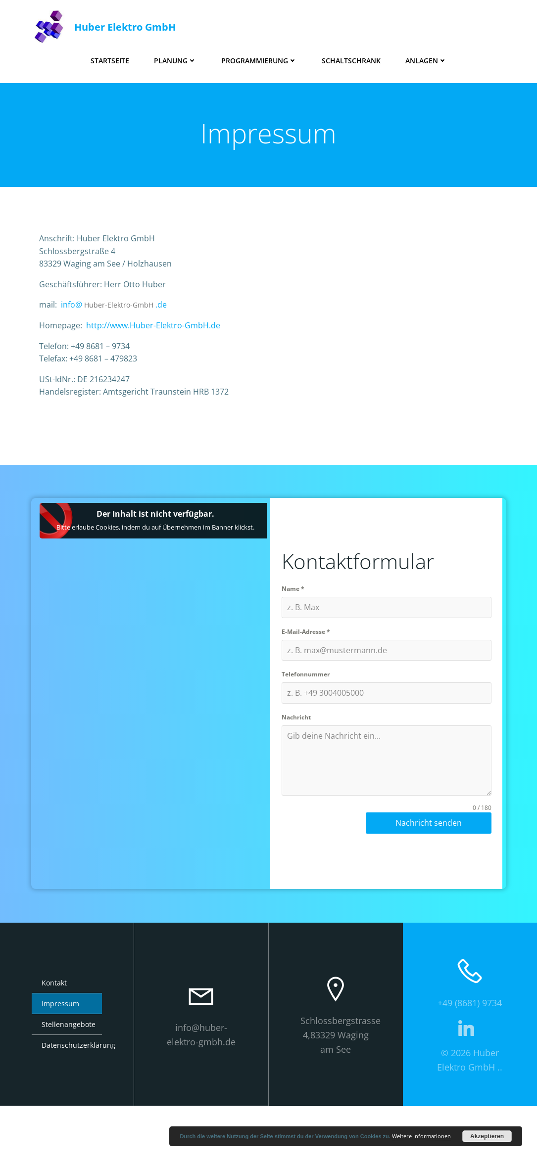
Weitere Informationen (421, 1136)
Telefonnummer (308, 720)
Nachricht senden (428, 869)
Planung (175, 57)
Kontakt (54, 1038)
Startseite (110, 57)
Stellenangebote (67, 1079)
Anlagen (426, 57)
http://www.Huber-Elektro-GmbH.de (160, 344)
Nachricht (298, 763)
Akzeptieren (487, 1136)
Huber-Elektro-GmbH (125, 324)
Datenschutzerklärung (67, 1100)
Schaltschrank (351, 57)
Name (295, 634)
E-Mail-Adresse (308, 677)
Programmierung (259, 57)
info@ (78, 323)
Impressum (60, 1059)
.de (168, 323)
